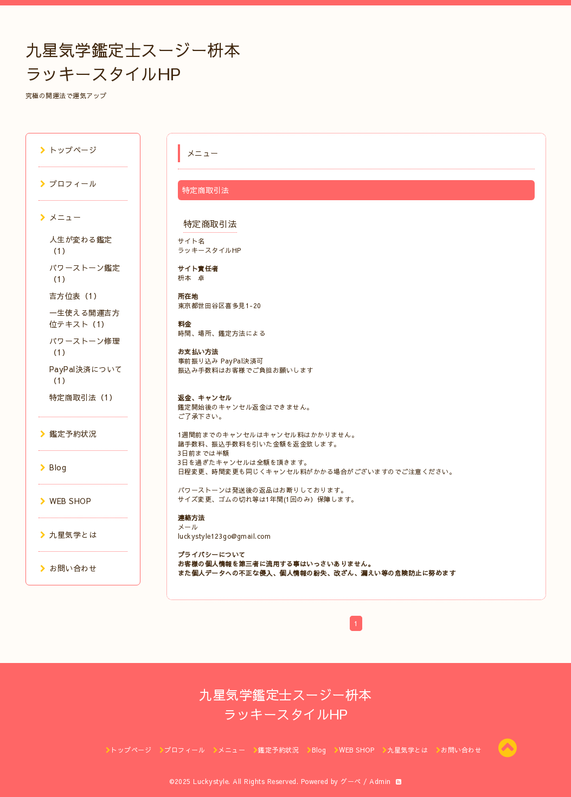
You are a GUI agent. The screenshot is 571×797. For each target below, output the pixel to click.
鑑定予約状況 (68, 433)
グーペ (351, 781)
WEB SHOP (66, 500)
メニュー (60, 217)
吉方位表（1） (75, 295)
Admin (380, 781)
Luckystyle (210, 781)
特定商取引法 (210, 223)
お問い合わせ (68, 568)
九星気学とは (68, 534)
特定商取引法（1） (83, 397)
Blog (53, 467)
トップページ (68, 149)
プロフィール (68, 183)
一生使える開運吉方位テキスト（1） (84, 318)
